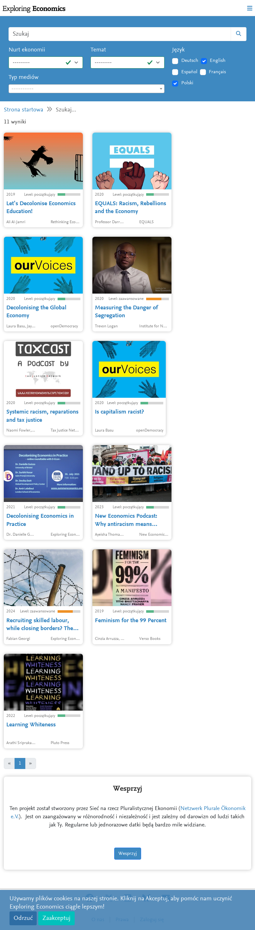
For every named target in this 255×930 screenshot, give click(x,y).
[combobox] (87, 88)
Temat (98, 50)
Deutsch (189, 60)
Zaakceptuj (56, 918)
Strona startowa (23, 110)
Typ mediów (24, 77)
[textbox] (86, 89)
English (218, 60)
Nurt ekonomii (27, 50)
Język (178, 50)
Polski (187, 83)
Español (189, 72)
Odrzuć (23, 918)
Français (217, 72)
